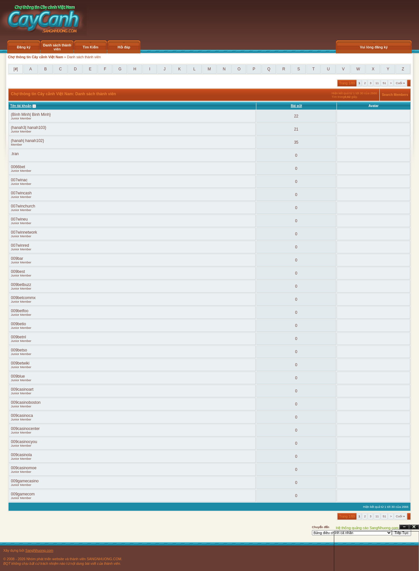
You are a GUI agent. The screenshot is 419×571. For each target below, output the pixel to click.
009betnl (18, 337)
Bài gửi (296, 106)
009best (18, 271)
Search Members (395, 95)
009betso (19, 350)
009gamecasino (25, 481)
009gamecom (23, 494)
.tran (15, 154)
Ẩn (404, 527)
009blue (18, 376)
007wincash (21, 193)
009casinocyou (24, 441)
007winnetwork (24, 232)
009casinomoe (23, 468)
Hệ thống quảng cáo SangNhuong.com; (367, 528)
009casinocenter (25, 428)
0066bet (18, 167)
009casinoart (22, 389)
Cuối (400, 83)
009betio (18, 324)
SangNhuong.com (39, 550)
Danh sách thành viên (57, 47)
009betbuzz (21, 284)
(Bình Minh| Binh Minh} (31, 114)
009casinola (21, 455)
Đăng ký (23, 47)
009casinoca (22, 415)
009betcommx (23, 297)
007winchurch (23, 206)
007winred (20, 245)
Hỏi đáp (124, 47)
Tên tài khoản (20, 106)
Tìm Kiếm (90, 47)
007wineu (19, 219)
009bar (17, 258)
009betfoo (19, 311)
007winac (19, 180)
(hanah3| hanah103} (28, 127)
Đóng (414, 527)
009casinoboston (26, 402)
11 (377, 83)
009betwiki (20, 363)
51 (384, 83)
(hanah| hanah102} (27, 140)
